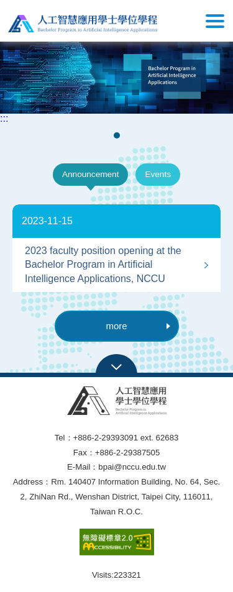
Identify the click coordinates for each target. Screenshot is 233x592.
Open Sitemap (116, 366)
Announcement (90, 174)
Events (158, 174)
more (138, 326)
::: (4, 119)
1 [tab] (117, 135)
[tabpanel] (116, 75)
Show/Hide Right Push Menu (215, 21)
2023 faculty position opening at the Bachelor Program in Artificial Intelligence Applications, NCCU (103, 264)
